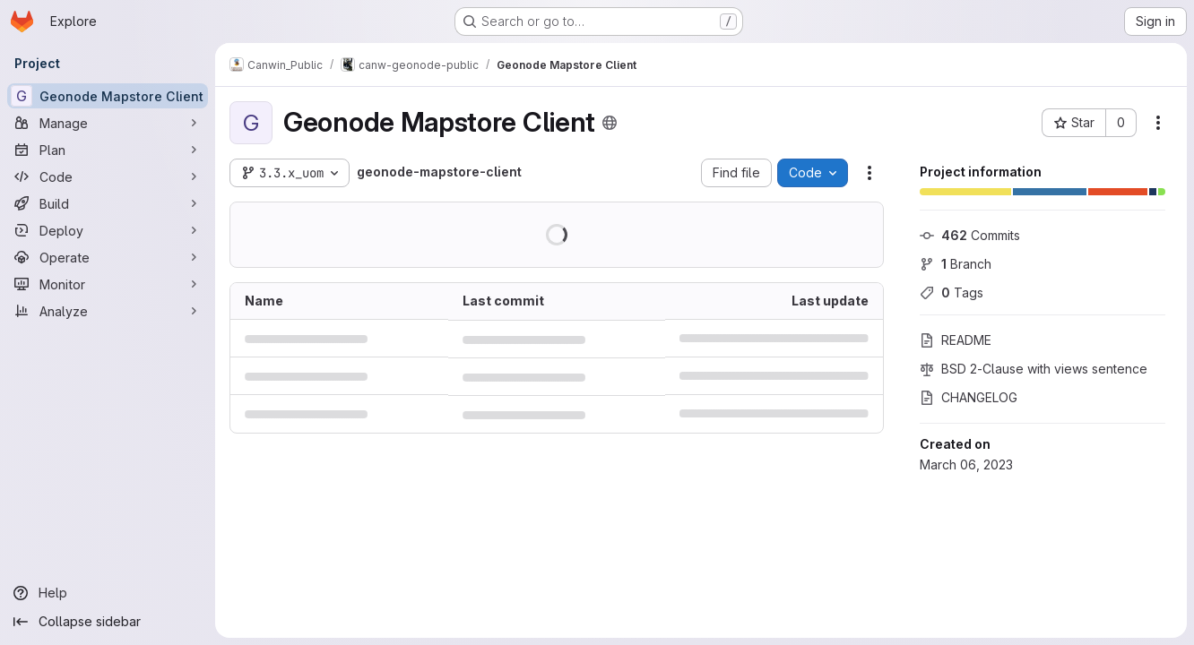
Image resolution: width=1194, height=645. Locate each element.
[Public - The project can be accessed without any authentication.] (609, 123)
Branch (955, 263)
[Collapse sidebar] (107, 621)
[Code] (107, 176)
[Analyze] (107, 310)
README (955, 340)
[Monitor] (107, 284)
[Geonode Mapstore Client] (107, 95)
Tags (951, 292)
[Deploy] (107, 230)
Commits (970, 235)
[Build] (107, 203)
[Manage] (107, 122)
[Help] (107, 593)
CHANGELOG (968, 397)
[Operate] (107, 257)
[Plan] (107, 149)
